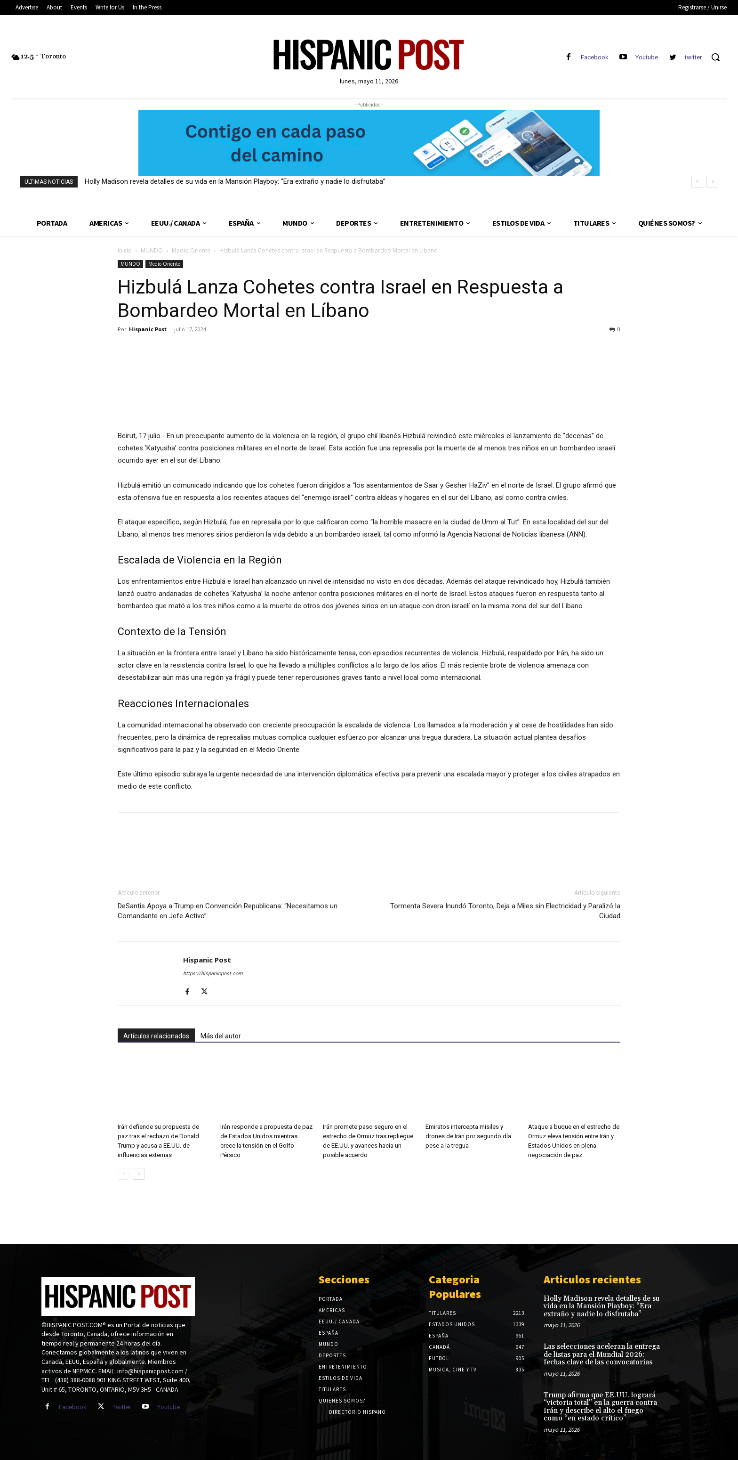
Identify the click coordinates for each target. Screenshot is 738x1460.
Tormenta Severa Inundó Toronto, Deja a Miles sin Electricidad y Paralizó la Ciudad (505, 911)
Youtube (646, 57)
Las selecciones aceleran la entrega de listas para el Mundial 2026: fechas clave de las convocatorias (602, 1354)
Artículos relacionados (156, 1036)
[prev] (697, 182)
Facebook (595, 57)
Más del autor (221, 1036)
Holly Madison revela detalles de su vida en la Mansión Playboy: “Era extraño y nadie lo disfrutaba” (235, 181)
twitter (693, 57)
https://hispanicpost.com (213, 974)
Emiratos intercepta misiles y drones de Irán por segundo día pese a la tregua (468, 1136)
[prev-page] (123, 1174)
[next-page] (138, 1174)
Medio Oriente (191, 250)
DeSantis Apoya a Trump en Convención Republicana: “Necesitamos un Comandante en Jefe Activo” (227, 911)
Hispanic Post (148, 329)
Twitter (121, 1407)
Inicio (125, 250)
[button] (715, 57)
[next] (712, 182)
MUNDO (152, 250)
